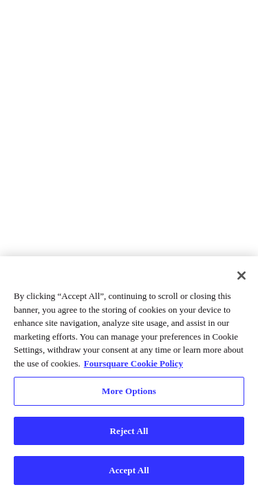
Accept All (129, 470)
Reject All (129, 431)
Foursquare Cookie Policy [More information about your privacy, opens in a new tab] (133, 363)
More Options (129, 391)
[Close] (241, 275)
